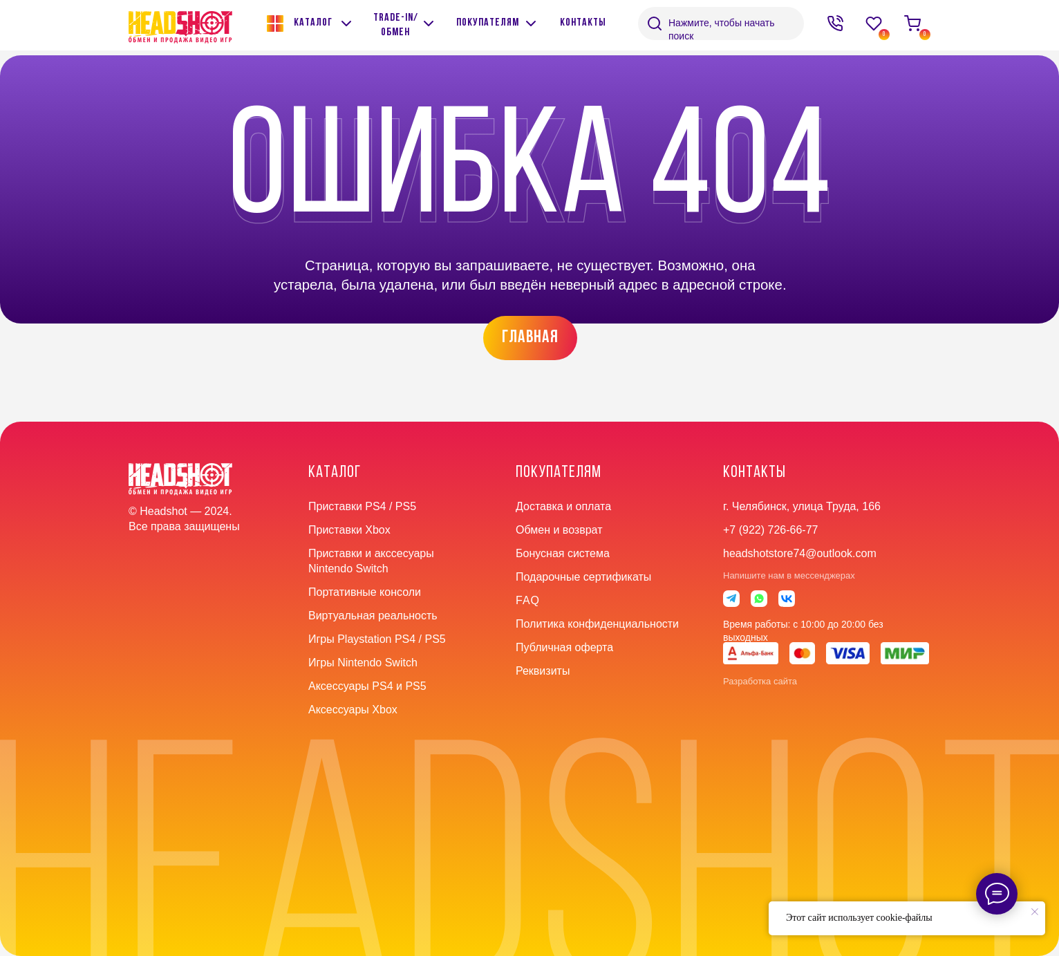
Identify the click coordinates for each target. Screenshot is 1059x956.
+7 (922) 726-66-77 (770, 530)
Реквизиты (543, 671)
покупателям (487, 22)
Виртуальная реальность (373, 615)
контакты (583, 22)
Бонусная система (563, 553)
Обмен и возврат (559, 530)
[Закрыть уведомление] (1035, 912)
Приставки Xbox (349, 530)
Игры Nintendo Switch (363, 662)
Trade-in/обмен (395, 25)
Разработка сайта (760, 681)
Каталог (313, 22)
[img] (428, 23)
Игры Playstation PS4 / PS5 (377, 639)
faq (528, 600)
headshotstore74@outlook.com (800, 553)
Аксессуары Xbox (352, 709)
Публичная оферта (564, 647)
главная (530, 337)
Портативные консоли (364, 592)
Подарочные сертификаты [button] (583, 577)
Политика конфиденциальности (597, 624)
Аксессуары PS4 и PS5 (367, 686)
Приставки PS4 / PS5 (362, 506)
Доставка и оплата (563, 506)
